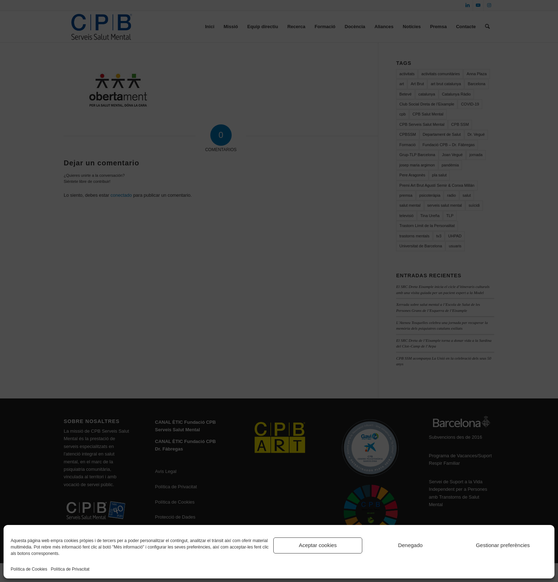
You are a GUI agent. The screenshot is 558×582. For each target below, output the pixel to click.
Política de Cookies (29, 569)
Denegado (410, 545)
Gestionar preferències (503, 545)
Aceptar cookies (318, 545)
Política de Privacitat (70, 569)
